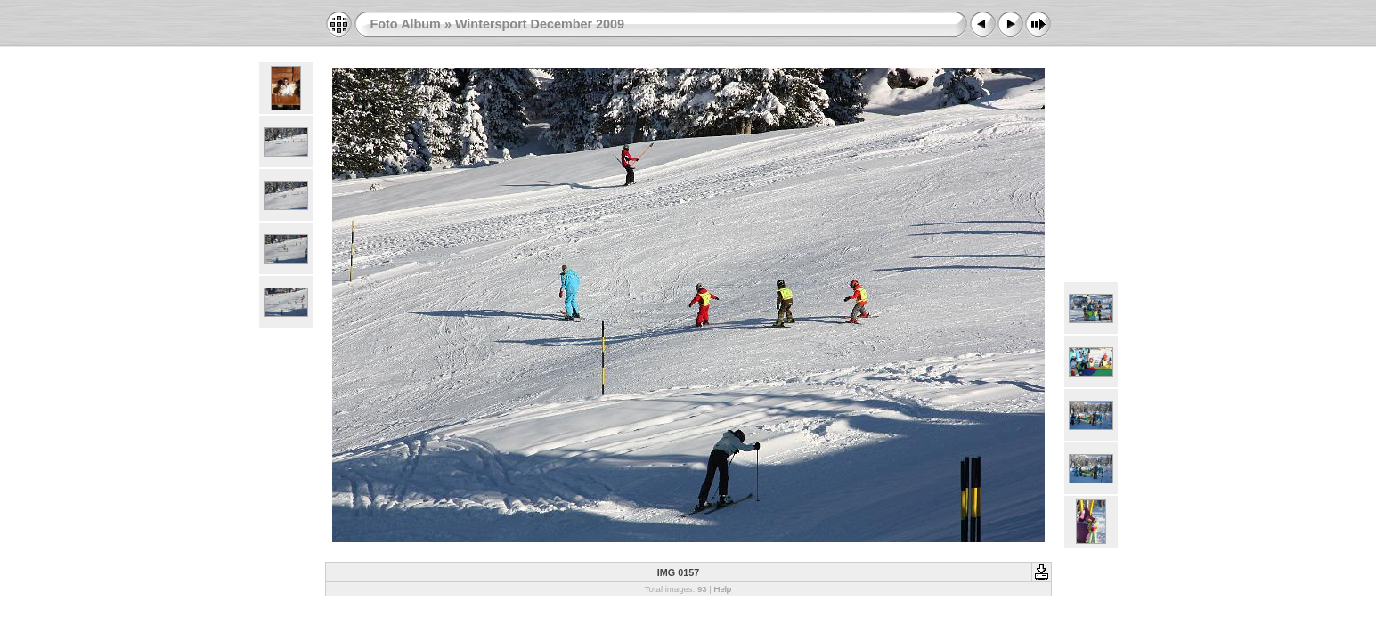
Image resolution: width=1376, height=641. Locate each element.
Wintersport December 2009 (539, 24)
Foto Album (405, 24)
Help (722, 589)
